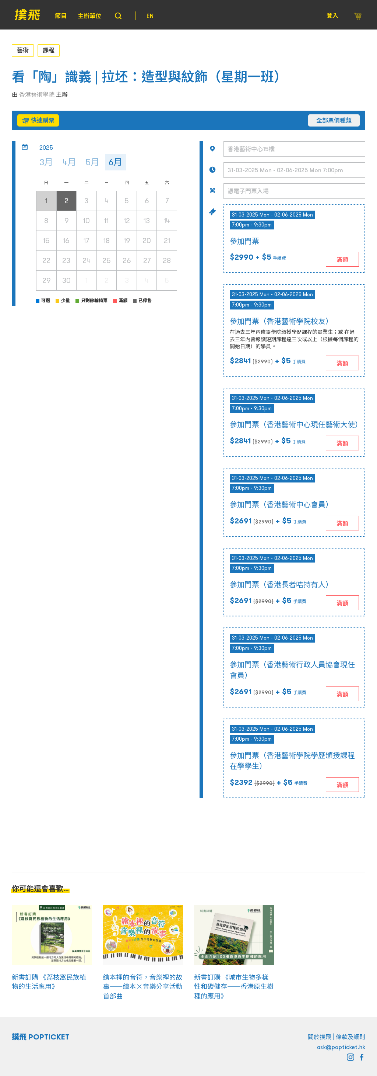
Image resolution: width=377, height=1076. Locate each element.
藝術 (23, 50)
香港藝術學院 (36, 94)
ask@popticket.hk (341, 1047)
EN (150, 16)
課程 (48, 50)
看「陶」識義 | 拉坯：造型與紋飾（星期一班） (149, 77)
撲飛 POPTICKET (41, 1037)
